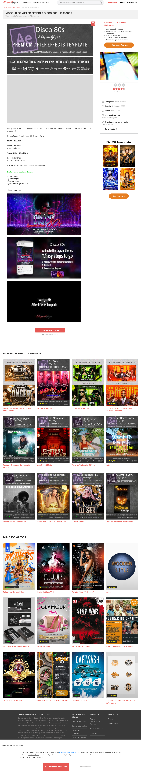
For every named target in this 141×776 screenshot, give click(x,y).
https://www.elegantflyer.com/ (68, 752)
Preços (110, 719)
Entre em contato (96, 728)
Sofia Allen (115, 111)
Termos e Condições (79, 726)
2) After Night (13, 179)
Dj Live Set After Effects (81, 408)
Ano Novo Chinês (44, 465)
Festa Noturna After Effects (14, 522)
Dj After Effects (78, 522)
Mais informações (109, 118)
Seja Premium (119, 196)
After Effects (120, 102)
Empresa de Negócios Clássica (16, 646)
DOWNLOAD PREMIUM (50, 330)
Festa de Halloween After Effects (119, 522)
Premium (112, 3)
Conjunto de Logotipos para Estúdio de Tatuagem (121, 702)
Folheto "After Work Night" (83, 592)
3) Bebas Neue (13, 181)
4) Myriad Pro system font (17, 184)
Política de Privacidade (76, 732)
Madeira (109, 592)
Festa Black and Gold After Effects (51, 522)
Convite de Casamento (12, 701)
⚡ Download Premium (119, 45)
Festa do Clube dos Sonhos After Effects (17, 466)
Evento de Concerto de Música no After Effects (17, 409)
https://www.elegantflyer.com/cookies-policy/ (53, 755)
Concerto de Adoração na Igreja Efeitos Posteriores (119, 409)
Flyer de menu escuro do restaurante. (52, 701)
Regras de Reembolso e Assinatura (95, 721)
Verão (108, 465)
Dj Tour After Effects (45, 408)
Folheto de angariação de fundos (119, 646)
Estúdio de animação (41, 2)
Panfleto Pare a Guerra (81, 646)
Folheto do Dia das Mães (13, 592)
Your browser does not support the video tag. (119, 66)
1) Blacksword (13, 176)
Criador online (113, 724)
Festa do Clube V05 (45, 592)
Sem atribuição (50, 335)
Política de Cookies (79, 738)
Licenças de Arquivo (79, 721)
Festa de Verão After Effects (83, 465)
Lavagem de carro (79, 701)
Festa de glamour (44, 646)
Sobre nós (93, 733)
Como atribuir (108, 125)
